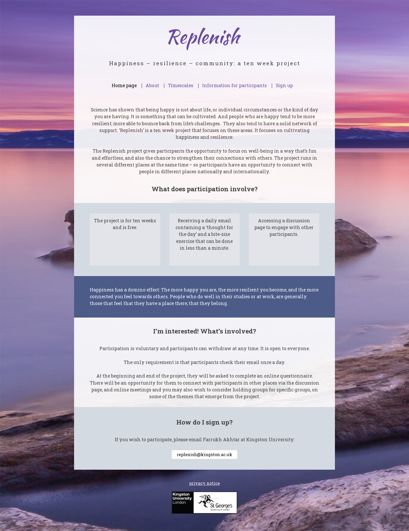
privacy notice (204, 483)
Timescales (180, 85)
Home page (124, 85)
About (152, 85)
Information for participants (234, 85)
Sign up (284, 85)
